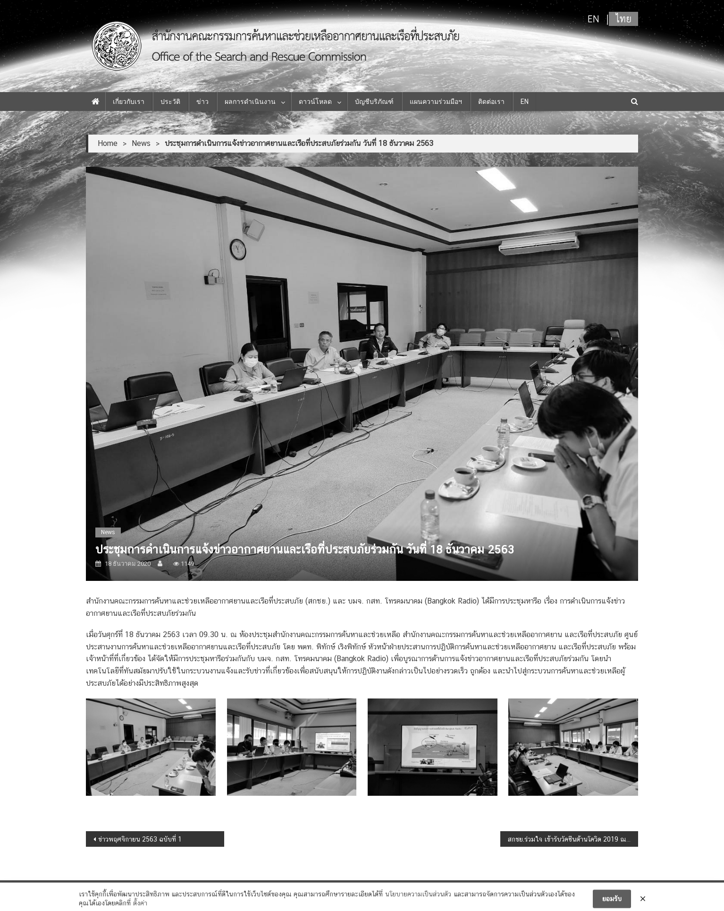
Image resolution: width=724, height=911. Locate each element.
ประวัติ (170, 101)
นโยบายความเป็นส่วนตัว (418, 898)
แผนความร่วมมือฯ (436, 101)
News (108, 532)
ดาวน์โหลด (315, 101)
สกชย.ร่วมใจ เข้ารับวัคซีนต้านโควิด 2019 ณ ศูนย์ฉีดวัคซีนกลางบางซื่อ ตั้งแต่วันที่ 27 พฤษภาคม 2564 (573, 839)
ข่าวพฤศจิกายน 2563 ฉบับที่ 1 (140, 839)
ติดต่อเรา (491, 101)
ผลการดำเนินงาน (250, 101)
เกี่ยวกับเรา (128, 101)
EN (525, 101)
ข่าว (202, 101)
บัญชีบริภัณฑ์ (374, 101)
